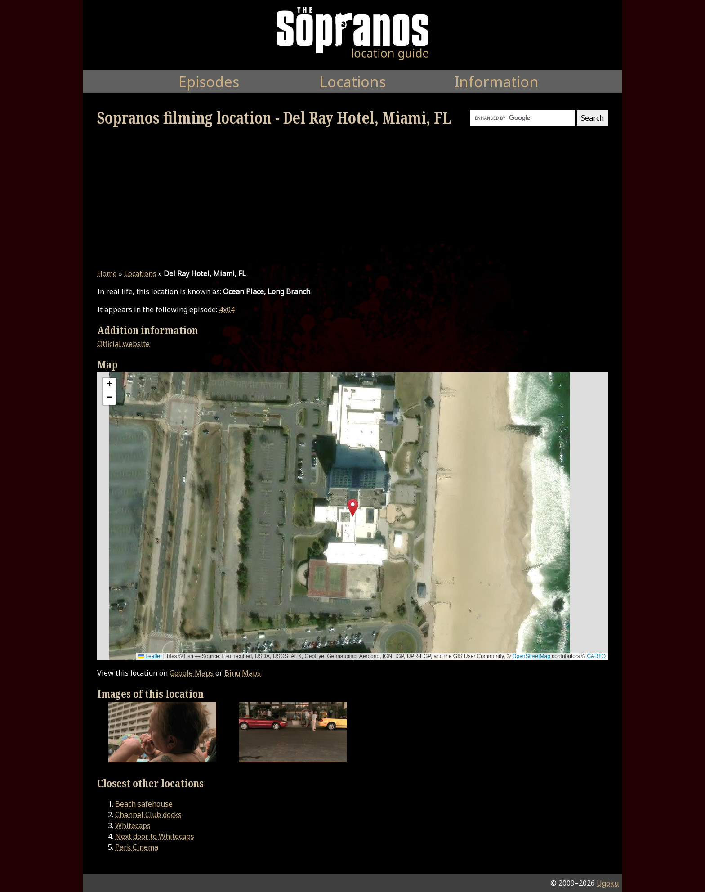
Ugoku (608, 883)
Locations (140, 273)
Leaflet (149, 656)
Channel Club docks (148, 815)
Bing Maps (242, 673)
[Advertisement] (352, 198)
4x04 (227, 309)
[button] (352, 507)
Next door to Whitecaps (154, 836)
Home (107, 273)
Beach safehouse (144, 804)
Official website (123, 344)
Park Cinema (136, 847)
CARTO (596, 656)
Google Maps (192, 673)
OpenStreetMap (531, 656)
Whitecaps (133, 825)
